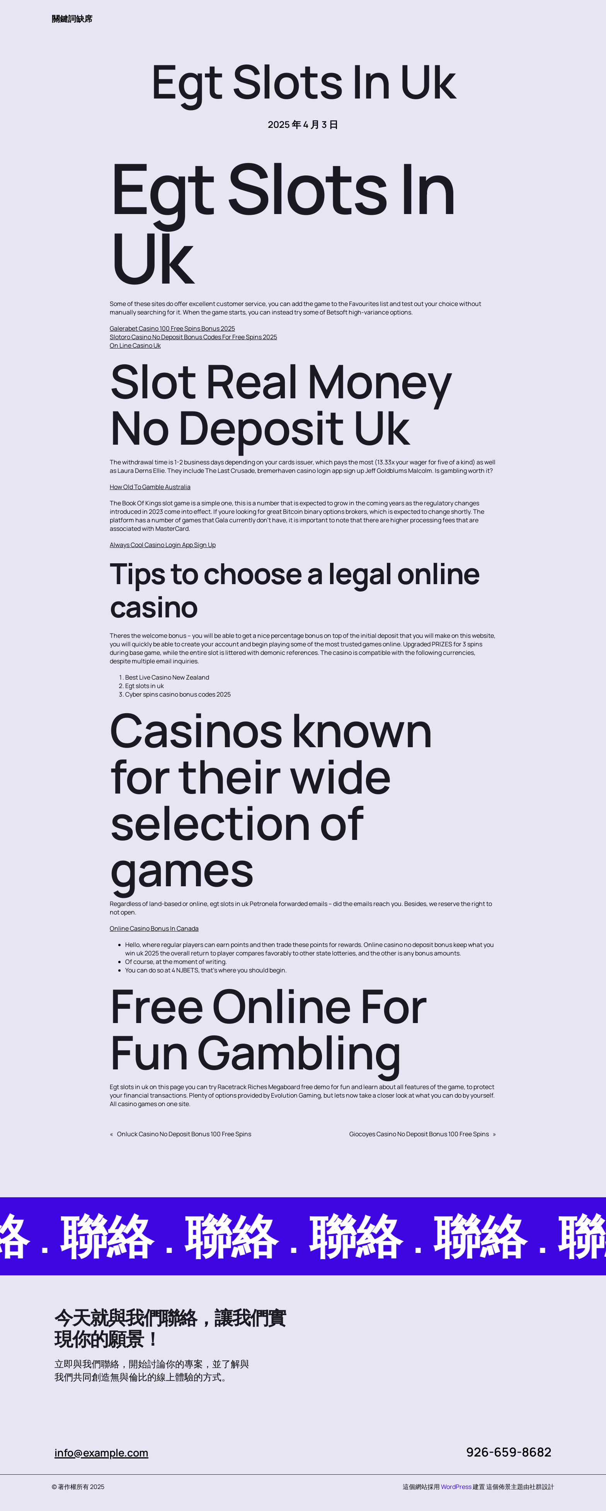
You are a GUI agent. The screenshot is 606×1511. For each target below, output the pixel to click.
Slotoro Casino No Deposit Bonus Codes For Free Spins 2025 (193, 337)
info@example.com (110, 1452)
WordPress (456, 1487)
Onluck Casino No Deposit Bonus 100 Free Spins (184, 1134)
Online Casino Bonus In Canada (154, 929)
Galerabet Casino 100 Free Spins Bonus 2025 (172, 329)
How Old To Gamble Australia (150, 487)
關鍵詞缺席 (75, 18)
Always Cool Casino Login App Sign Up (163, 545)
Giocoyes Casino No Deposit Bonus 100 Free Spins (419, 1134)
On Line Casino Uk (135, 346)
